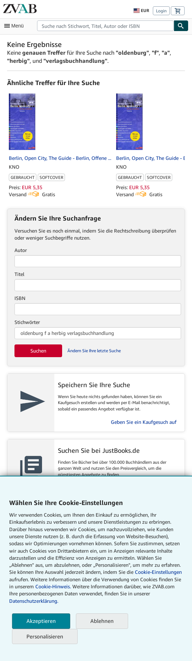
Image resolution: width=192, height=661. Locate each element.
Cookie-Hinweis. (53, 586)
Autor (20, 250)
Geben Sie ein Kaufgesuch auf (143, 422)
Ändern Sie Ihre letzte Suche (94, 350)
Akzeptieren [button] (41, 621)
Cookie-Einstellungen (158, 572)
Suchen (38, 351)
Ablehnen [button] (102, 621)
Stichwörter (27, 322)
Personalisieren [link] (44, 636)
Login (161, 10)
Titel (19, 274)
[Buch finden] (181, 25)
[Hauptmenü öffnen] (15, 25)
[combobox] (105, 25)
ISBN (19, 298)
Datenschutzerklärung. (33, 601)
